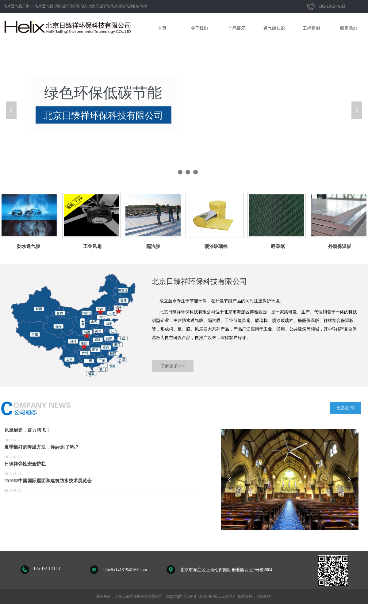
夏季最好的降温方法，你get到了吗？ (41, 447)
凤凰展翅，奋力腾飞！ (27, 430)
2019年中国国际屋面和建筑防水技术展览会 (48, 480)
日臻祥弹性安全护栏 (25, 463)
